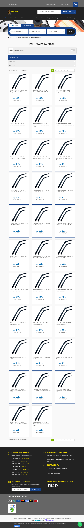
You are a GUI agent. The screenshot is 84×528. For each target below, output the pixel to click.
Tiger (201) (12, 65)
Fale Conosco (51, 475)
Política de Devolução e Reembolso (57, 472)
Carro (15, 25)
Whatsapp (13, 4)
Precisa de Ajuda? (51, 4)
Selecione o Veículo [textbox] (34, 31)
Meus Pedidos (64, 4)
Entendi (17, 526)
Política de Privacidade (54, 477)
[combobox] (18, 32)
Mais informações (61, 523)
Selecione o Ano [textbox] (52, 31)
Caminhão (27, 25)
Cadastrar (35, 493)
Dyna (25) (12, 61)
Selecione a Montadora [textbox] (16, 31)
